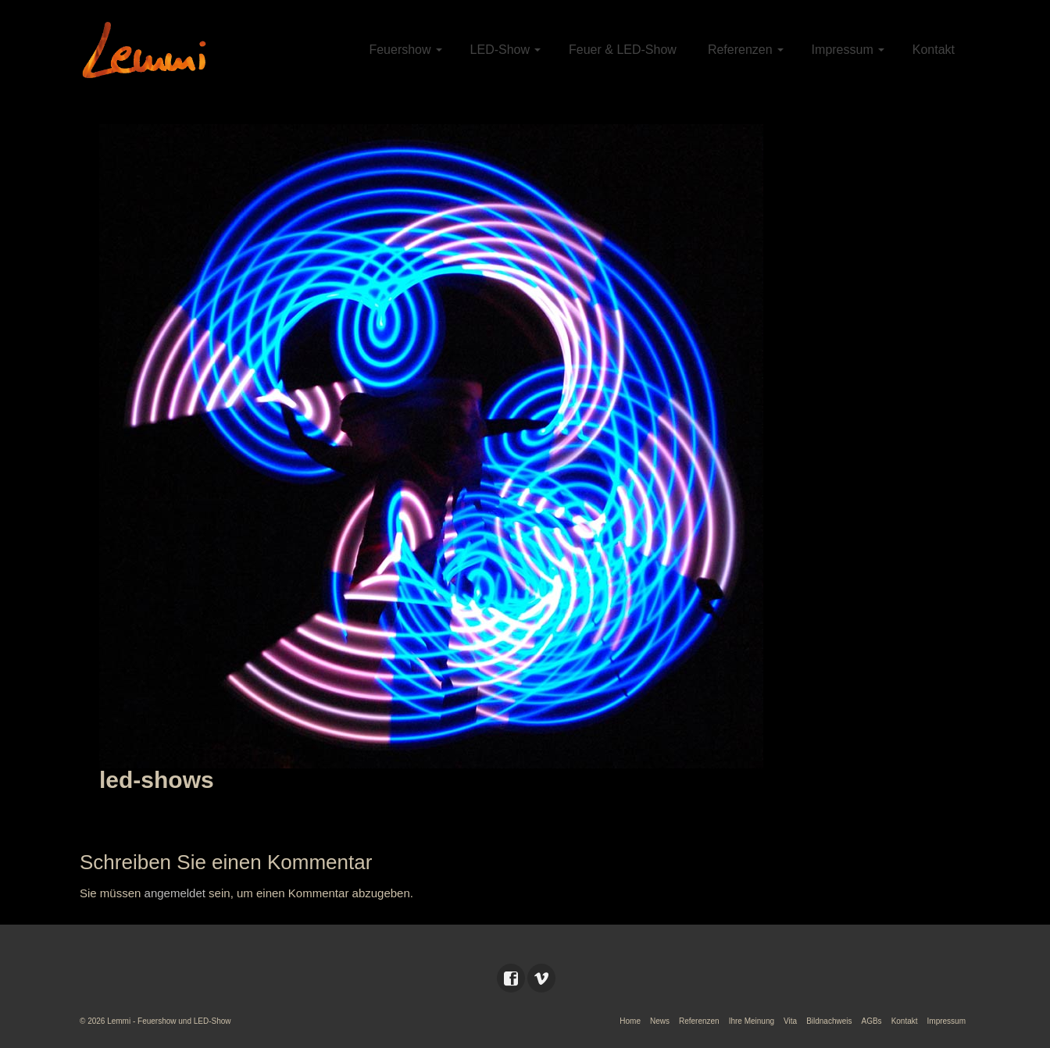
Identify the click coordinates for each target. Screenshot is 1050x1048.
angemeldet (175, 893)
